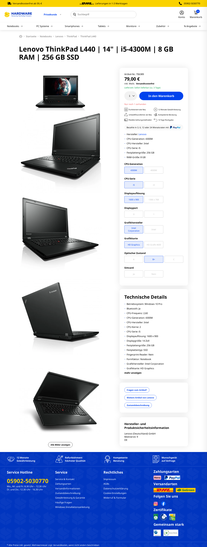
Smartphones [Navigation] (74, 26)
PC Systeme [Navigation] (44, 26)
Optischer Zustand (135, 253)
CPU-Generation (133, 164)
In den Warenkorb (161, 96)
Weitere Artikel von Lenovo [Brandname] (140, 397)
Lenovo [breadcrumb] (59, 36)
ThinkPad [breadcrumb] (72, 36)
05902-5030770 (192, 3)
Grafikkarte (131, 238)
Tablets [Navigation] (103, 26)
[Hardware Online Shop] (18, 14)
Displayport (131, 208)
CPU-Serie (129, 178)
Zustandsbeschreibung (138, 405)
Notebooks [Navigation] (15, 26)
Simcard (129, 267)
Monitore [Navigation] (133, 26)
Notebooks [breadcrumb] (46, 36)
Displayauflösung (134, 193)
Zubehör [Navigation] (162, 26)
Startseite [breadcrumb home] (31, 36)
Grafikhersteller (133, 222)
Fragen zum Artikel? (137, 390)
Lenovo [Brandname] (142, 134)
